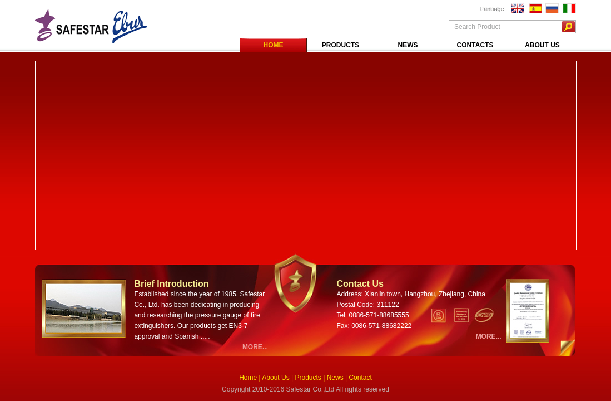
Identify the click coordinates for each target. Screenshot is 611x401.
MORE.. (254, 347)
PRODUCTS (340, 45)
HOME (274, 45)
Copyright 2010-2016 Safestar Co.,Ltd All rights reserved (305, 389)
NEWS (408, 45)
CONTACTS (475, 45)
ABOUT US (542, 45)
